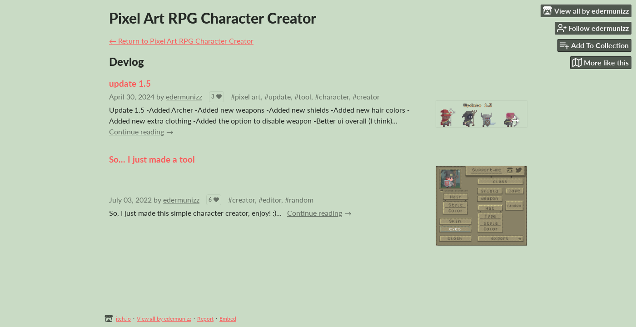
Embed (227, 318)
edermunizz (184, 96)
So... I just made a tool (152, 159)
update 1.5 (130, 83)
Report (205, 318)
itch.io (123, 318)
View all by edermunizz (164, 318)
